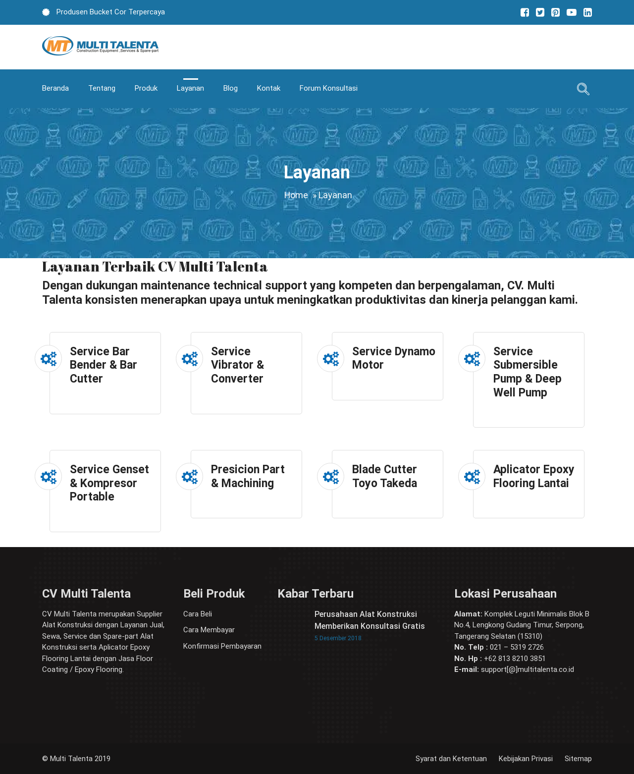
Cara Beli (197, 613)
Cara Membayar (209, 629)
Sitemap (578, 758)
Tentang (101, 88)
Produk (146, 88)
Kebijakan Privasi (526, 758)
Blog (230, 88)
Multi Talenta (71, 758)
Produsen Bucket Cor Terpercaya (109, 11)
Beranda (55, 88)
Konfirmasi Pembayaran (222, 646)
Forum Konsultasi (329, 88)
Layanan (190, 88)
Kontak (268, 88)
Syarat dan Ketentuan (451, 758)
